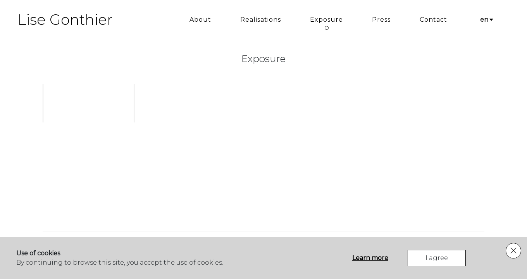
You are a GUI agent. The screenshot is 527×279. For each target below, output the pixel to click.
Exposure (326, 19)
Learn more (370, 258)
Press (381, 19)
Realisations (260, 19)
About (200, 19)
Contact (433, 19)
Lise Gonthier (65, 19)
